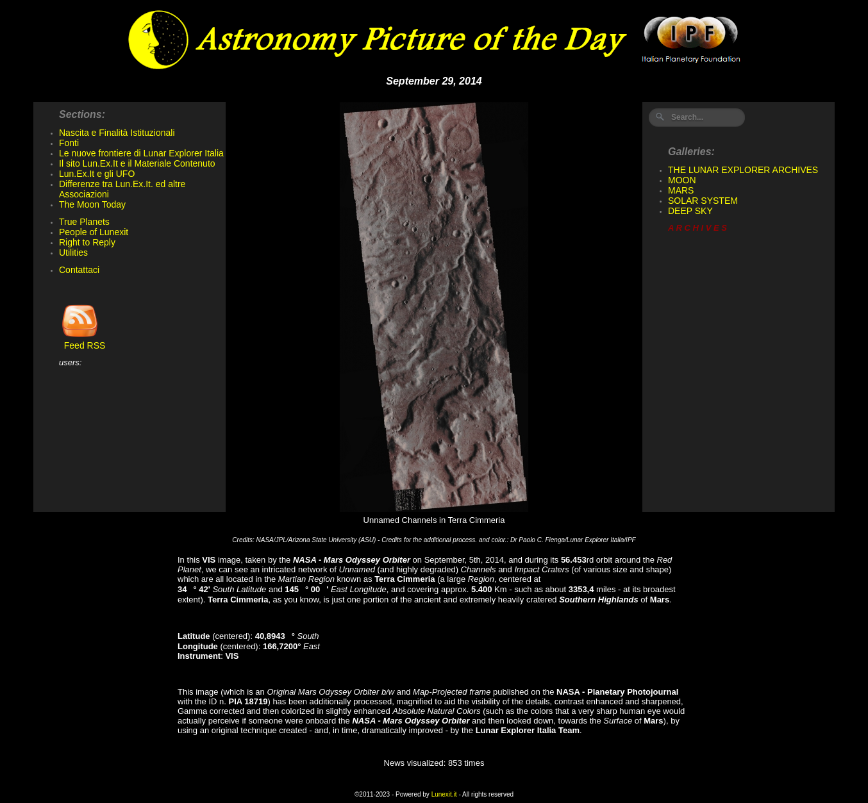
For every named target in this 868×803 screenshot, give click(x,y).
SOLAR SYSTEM (703, 200)
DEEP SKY (690, 211)
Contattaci (79, 270)
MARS (681, 190)
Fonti (69, 143)
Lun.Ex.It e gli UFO (97, 174)
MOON (682, 180)
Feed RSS (82, 341)
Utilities (73, 252)
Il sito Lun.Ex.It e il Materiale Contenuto (137, 163)
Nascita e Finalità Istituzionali (117, 133)
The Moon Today (92, 204)
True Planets (84, 222)
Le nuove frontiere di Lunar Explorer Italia (141, 153)
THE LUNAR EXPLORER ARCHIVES (743, 170)
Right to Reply (87, 242)
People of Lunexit (93, 232)
